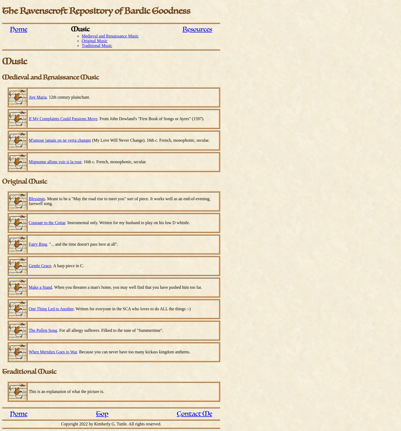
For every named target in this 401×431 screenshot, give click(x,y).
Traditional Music (97, 45)
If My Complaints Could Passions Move (63, 118)
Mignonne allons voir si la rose (55, 162)
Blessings (37, 198)
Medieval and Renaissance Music (110, 36)
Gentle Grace (40, 265)
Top (102, 413)
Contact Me (194, 413)
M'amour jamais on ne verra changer (60, 140)
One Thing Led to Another (51, 309)
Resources (197, 29)
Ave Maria (38, 97)
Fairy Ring (38, 244)
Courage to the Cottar (47, 222)
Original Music (94, 41)
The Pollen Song (43, 330)
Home (18, 29)
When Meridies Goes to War (53, 352)
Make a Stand (40, 287)
